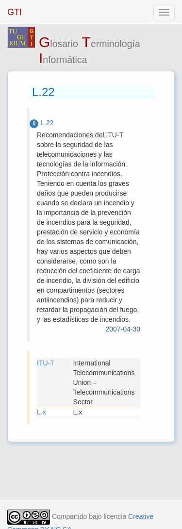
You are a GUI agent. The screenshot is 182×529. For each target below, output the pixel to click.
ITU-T (45, 363)
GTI (14, 12)
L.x (41, 412)
